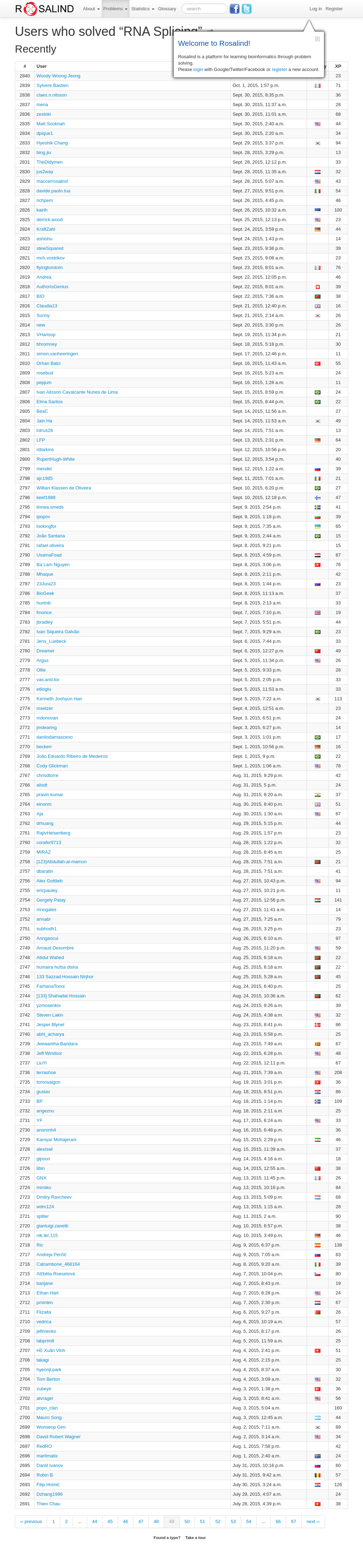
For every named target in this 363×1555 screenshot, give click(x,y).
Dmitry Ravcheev (54, 1197)
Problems (116, 8)
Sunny (43, 315)
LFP (41, 440)
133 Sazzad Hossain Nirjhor (65, 976)
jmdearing (47, 727)
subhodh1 (47, 928)
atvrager (45, 1398)
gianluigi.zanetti (52, 1225)
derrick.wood (50, 219)
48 (156, 1521)
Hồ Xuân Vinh (51, 1350)
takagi (43, 1360)
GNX (41, 1178)
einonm (44, 804)
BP (40, 1101)
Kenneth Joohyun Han (59, 698)
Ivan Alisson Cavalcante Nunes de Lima (77, 392)
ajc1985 (45, 478)
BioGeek (45, 593)
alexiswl (45, 1149)
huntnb (44, 603)
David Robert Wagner (59, 1436)
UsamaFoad (49, 555)
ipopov (43, 516)
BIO (40, 296)
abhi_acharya (50, 1034)
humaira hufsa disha (57, 967)
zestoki (44, 114)
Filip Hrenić (48, 1484)
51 (202, 1521)
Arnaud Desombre (55, 948)
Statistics (143, 8)
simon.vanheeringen (57, 353)
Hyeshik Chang (52, 143)
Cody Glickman (52, 765)
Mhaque (45, 574)
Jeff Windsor (49, 1053)
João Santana (51, 535)
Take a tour (195, 1537)
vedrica (44, 1321)
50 (187, 1521)
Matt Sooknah (51, 123)
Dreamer (46, 650)
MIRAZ (44, 852)
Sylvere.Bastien (52, 85)
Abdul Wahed (50, 957)
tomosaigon (48, 1082)
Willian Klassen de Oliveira (64, 488)
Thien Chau (48, 1503)
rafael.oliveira (50, 545)
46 (125, 1521)
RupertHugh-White (56, 459)
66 (278, 1521)
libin (41, 1168)
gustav (43, 1091)
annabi (43, 919)
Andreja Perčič (52, 1254)
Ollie (41, 670)
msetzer (45, 708)
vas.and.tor (48, 679)
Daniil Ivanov (50, 1465)
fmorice (44, 612)
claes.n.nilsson (52, 95)
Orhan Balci (49, 363)
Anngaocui (47, 938)
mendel (44, 468)
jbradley (45, 622)
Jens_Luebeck (51, 641)
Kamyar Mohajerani (57, 1139)
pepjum (44, 382)
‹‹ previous (31, 1521)
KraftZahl (46, 229)
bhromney (47, 344)
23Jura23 (46, 583)
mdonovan (47, 718)
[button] (317, 39)
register (279, 69)
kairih (42, 210)
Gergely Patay (51, 900)
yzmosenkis (49, 1005)
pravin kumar (50, 794)
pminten (45, 1302)
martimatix (47, 1455)
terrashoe (46, 1072)
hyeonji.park (49, 1369)
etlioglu (44, 689)
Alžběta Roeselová (56, 1273)
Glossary (167, 8)
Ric (40, 1245)
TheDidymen (50, 162)
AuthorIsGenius (52, 286)
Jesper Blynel (50, 1024)
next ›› (313, 1521)
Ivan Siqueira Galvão (58, 631)
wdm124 (45, 1206)
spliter (43, 1216)
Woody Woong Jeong (58, 75)
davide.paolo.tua (53, 190)
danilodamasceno (55, 737)
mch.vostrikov (51, 258)
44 (94, 1521)
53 (233, 1521)
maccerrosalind (52, 181)
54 (248, 1521)
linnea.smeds (50, 507)
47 (140, 1521)
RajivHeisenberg (53, 833)
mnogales (46, 909)
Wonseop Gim (51, 1427)
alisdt (42, 785)
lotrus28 (45, 430)
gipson (43, 1158)
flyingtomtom (50, 267)
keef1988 (46, 497)
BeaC (42, 411)
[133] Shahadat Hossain (61, 995)
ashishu (44, 238)
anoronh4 (46, 1130)
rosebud (45, 373)
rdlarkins (45, 449)
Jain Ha (44, 420)
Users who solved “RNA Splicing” (114, 31)
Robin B (45, 1475)
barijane (45, 1283)
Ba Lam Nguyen (53, 564)
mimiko (44, 1187)
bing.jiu (44, 152)
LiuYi (41, 1063)
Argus (43, 660)
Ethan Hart (47, 1293)
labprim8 (45, 1340)
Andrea (44, 277)
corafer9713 (49, 842)
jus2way (45, 171)
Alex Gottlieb (50, 880)
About (91, 8)
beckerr (44, 746)
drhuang (45, 823)
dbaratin (45, 871)
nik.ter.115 (47, 1235)
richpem (45, 200)
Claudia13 (47, 305)
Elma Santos (50, 401)
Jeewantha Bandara (57, 1043)
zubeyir (44, 1388)
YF (40, 1120)
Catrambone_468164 (58, 1264)
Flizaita (44, 1312)
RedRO (44, 1446)
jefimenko (46, 1331)
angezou (45, 1110)
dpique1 (45, 133)
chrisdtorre (47, 775)
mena (42, 104)
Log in (315, 8)
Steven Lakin (50, 1015)
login (198, 69)
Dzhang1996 (50, 1494)
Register (334, 8)
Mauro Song (49, 1417)
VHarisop (46, 334)
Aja (40, 813)
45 (109, 1521)
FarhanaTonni (51, 986)
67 (293, 1521)
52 (217, 1521)
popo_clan (47, 1408)
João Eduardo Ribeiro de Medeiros (72, 756)
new (41, 325)
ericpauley (47, 890)
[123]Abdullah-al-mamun (62, 861)
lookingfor (46, 526)
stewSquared (50, 248)
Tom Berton (48, 1379)
